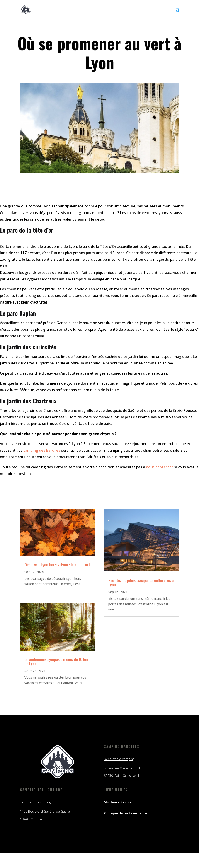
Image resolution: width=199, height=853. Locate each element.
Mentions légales (117, 802)
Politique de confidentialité (125, 813)
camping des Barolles (41, 450)
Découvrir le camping (119, 759)
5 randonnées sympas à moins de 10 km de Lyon (56, 661)
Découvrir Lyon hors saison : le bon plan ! (57, 565)
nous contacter (159, 467)
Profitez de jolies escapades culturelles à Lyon (141, 582)
